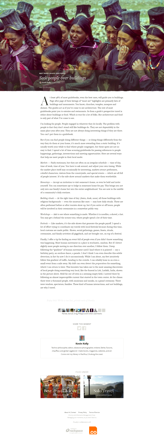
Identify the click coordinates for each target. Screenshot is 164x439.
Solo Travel (60, 73)
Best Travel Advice (47, 73)
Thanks (111, 301)
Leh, (56, 82)
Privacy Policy (82, 412)
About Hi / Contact (70, 412)
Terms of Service (94, 412)
